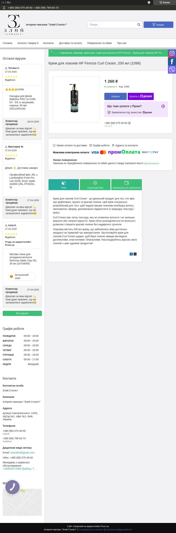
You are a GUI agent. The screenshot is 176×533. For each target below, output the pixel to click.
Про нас (122, 43)
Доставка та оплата (70, 43)
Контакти (48, 43)
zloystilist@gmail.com (22, 452)
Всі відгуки (22, 313)
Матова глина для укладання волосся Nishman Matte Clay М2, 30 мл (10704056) (23, 259)
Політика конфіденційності (118, 529)
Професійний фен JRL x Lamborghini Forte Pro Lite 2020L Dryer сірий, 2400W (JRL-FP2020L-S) (24, 181)
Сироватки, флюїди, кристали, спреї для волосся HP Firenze (95, 52)
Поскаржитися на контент (91, 529)
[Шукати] (139, 25)
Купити (116, 96)
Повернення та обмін (99, 43)
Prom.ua (105, 526)
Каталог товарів (27, 43)
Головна (7, 43)
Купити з (140, 96)
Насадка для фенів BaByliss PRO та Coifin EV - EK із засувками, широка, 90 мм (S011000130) (23, 102)
